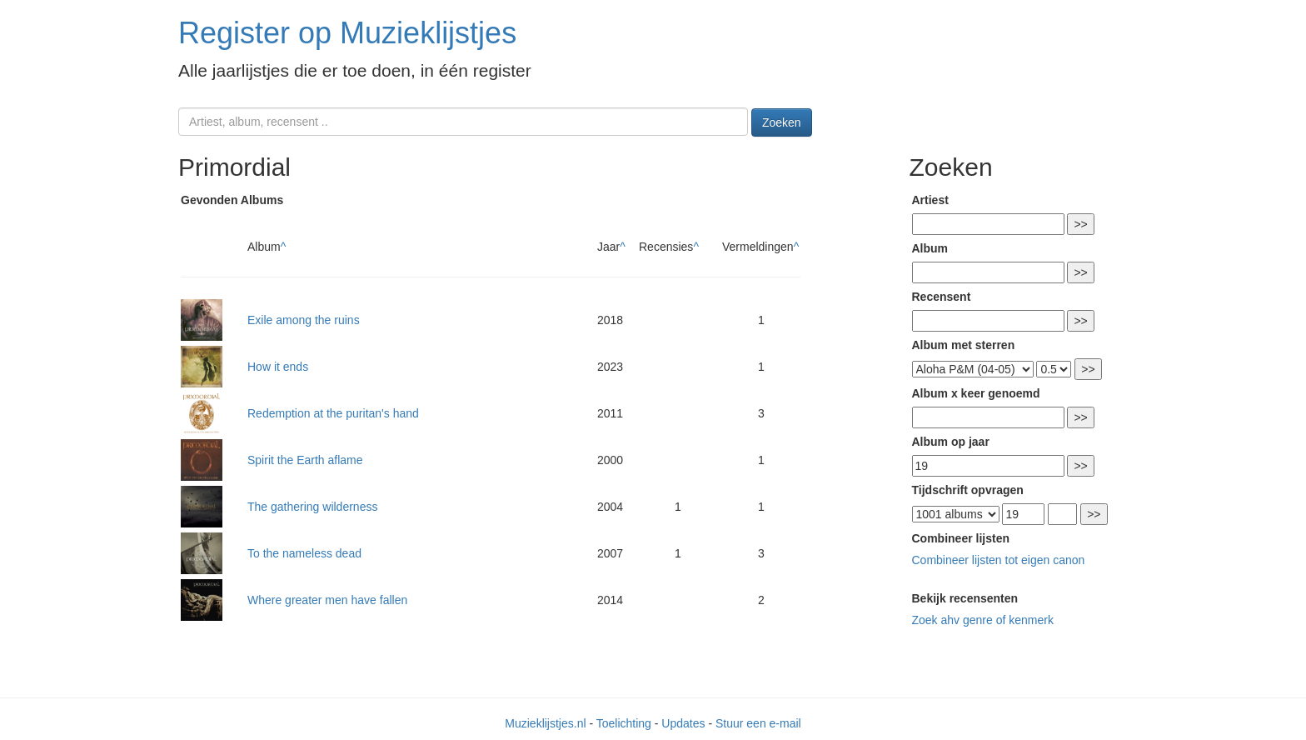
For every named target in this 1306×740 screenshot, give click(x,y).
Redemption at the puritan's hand (333, 413)
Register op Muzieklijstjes (347, 33)
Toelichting (623, 723)
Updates (683, 723)
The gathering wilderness (312, 506)
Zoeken (781, 122)
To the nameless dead (304, 553)
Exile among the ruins (303, 320)
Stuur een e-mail (758, 723)
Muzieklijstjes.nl (545, 723)
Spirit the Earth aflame (305, 460)
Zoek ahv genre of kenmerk (983, 620)
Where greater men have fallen (327, 600)
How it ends (277, 366)
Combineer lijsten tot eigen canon (998, 560)
